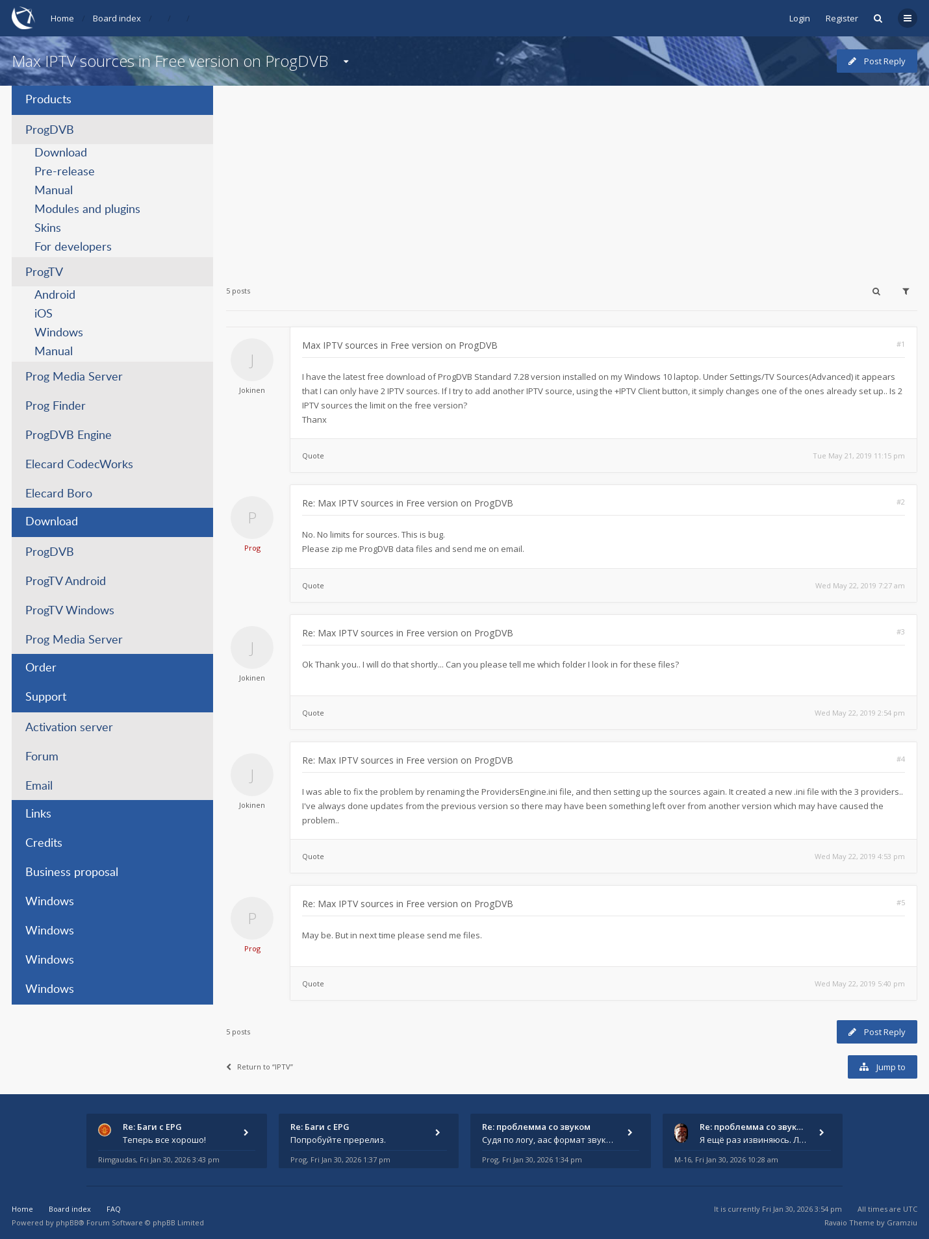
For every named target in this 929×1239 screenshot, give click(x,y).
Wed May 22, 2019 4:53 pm (860, 856)
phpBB (67, 1222)
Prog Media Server (74, 377)
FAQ (114, 1209)
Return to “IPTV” (259, 1066)
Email (39, 786)
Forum (41, 757)
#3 (901, 631)
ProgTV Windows (69, 611)
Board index (117, 18)
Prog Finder (55, 406)
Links (38, 814)
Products (48, 100)
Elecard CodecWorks (79, 465)
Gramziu (902, 1222)
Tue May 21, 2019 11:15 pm (859, 455)
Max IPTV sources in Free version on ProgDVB (170, 60)
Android (54, 295)
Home (62, 18)
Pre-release (64, 172)
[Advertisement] (571, 177)
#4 (901, 759)
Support (45, 697)
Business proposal (71, 873)
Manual (53, 191)
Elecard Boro (58, 494)
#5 (901, 902)
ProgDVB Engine (68, 436)
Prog (252, 548)
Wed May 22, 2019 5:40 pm (860, 983)
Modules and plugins (87, 210)
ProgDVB (49, 130)
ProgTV (44, 273)
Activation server (69, 728)
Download (60, 153)
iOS (43, 314)
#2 (901, 502)
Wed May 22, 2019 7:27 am (860, 585)
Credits (43, 843)
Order (41, 668)
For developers (73, 247)
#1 (901, 344)
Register (842, 18)
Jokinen (252, 390)
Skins (47, 228)
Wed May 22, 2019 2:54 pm (860, 713)
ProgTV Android (65, 582)
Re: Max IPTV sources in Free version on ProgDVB (407, 503)
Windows (58, 333)
